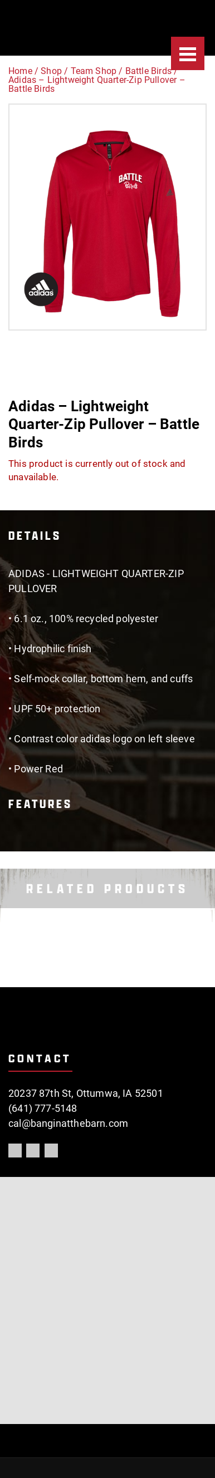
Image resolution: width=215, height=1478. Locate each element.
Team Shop (94, 71)
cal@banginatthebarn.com (68, 1123)
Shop (51, 71)
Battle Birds (148, 71)
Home (20, 71)
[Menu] (187, 53)
